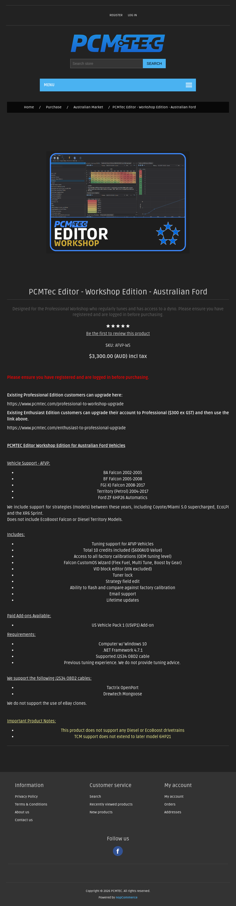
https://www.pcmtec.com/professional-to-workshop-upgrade (65, 404)
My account (174, 796)
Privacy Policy (26, 796)
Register (116, 15)
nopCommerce (127, 897)
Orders (170, 804)
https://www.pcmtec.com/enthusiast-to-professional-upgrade (66, 428)
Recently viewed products (111, 804)
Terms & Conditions (31, 804)
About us (22, 812)
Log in (132, 15)
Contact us (24, 820)
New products (101, 812)
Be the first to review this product (118, 333)
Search (95, 796)
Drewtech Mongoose (122, 694)
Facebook (118, 851)
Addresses (172, 812)
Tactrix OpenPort (123, 687)
